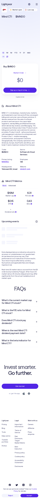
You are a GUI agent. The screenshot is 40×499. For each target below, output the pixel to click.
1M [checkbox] (11, 53)
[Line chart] (3, 56)
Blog (3, 428)
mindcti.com (25, 169)
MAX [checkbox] (28, 53)
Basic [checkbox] (4, 186)
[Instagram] (30, 485)
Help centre (6, 436)
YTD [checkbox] (15, 53)
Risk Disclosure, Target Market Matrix (20, 439)
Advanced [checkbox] (12, 186)
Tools (4, 432)
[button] (11, 150)
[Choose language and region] (29, 4)
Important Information (19, 425)
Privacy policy (20, 453)
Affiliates (31, 428)
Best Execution (18, 448)
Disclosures (19, 466)
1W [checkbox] (7, 53)
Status (4, 446)
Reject (10, 496)
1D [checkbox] (3, 53)
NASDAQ (5, 162)
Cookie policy (20, 457)
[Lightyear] (7, 4)
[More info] (36, 221)
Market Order (20, 73)
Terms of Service (18, 431)
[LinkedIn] (23, 485)
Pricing (4, 424)
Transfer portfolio (5, 441)
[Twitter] (17, 485)
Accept (29, 496)
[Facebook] (10, 485)
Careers (30, 424)
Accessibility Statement (19, 461)
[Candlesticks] (7, 56)
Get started (19, 386)
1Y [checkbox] (20, 53)
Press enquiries (31, 433)
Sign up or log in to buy (20, 90)
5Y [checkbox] (24, 53)
